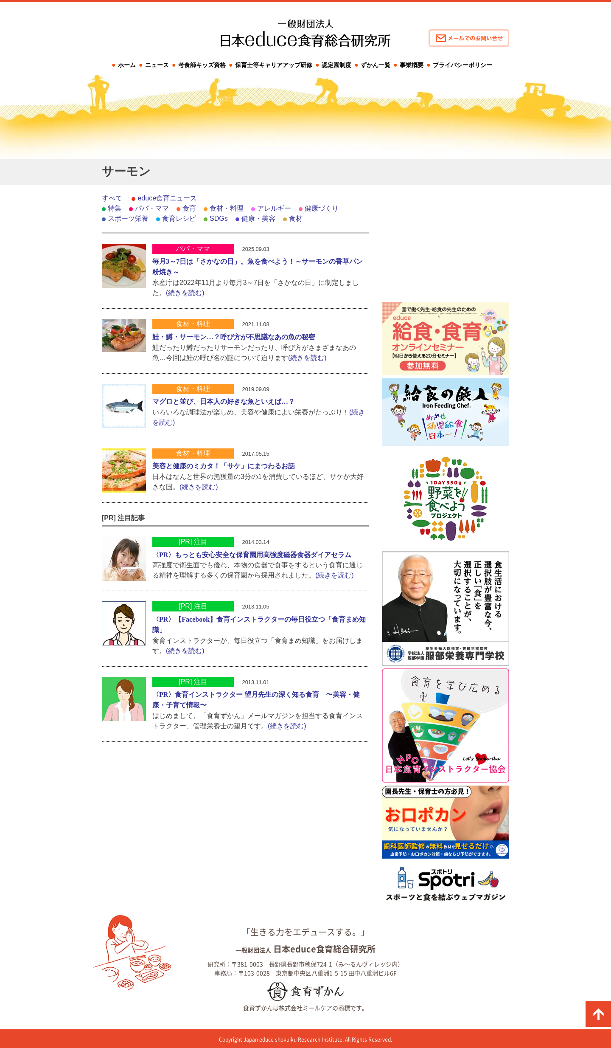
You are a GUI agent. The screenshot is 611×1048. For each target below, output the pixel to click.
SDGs (219, 218)
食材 (296, 218)
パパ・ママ (152, 208)
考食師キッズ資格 (202, 65)
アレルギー (274, 208)
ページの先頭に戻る (598, 1014)
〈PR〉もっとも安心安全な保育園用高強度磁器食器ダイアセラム (251, 554)
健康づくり (322, 208)
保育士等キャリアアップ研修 (273, 65)
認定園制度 (336, 65)
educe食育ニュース (167, 198)
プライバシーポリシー (462, 65)
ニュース (157, 65)
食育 (189, 208)
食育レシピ (179, 218)
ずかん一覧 (375, 65)
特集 (114, 208)
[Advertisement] (445, 246)
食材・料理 (227, 208)
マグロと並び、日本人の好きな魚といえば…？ (223, 401)
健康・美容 (258, 218)
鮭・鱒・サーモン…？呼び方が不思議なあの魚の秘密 (233, 337)
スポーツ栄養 (128, 218)
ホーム (127, 65)
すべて (112, 198)
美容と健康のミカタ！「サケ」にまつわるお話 (223, 466)
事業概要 (411, 65)
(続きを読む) (185, 292)
